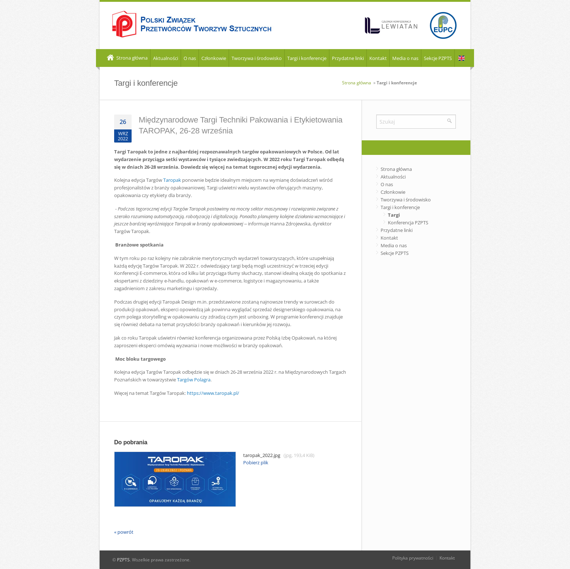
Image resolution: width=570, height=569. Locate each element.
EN (461, 58)
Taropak (172, 180)
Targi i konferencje (306, 58)
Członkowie (213, 58)
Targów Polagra (193, 379)
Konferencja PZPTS (408, 222)
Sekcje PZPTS (438, 58)
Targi (394, 215)
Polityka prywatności (412, 558)
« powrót (123, 532)
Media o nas (405, 58)
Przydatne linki (348, 58)
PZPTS (123, 560)
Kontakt (378, 58)
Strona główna (127, 58)
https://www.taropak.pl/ (213, 393)
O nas (190, 58)
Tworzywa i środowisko (257, 58)
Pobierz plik (255, 462)
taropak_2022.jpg (214, 455)
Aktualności (165, 58)
